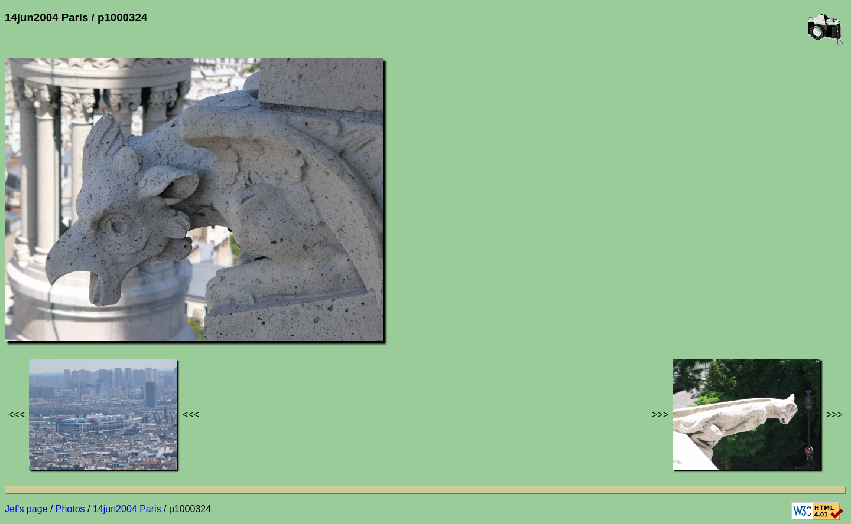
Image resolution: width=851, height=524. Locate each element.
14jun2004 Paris (127, 509)
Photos (70, 509)
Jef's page (26, 509)
